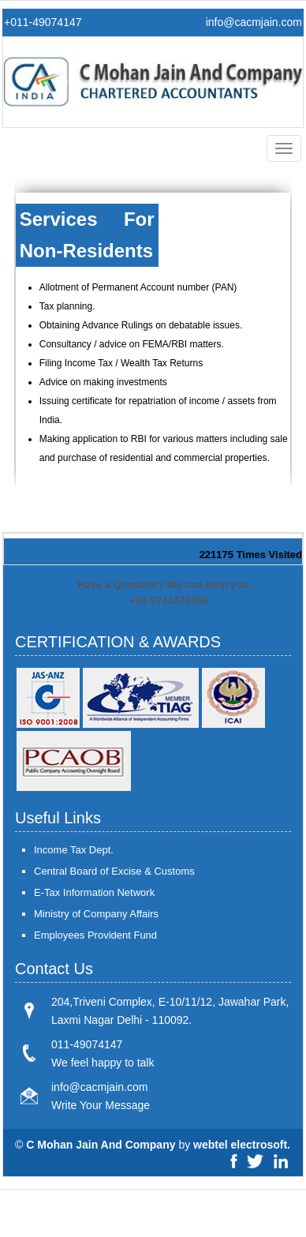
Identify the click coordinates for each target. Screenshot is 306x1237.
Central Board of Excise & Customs (114, 871)
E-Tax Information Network (94, 892)
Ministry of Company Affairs (96, 914)
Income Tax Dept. (74, 850)
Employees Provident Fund (95, 935)
